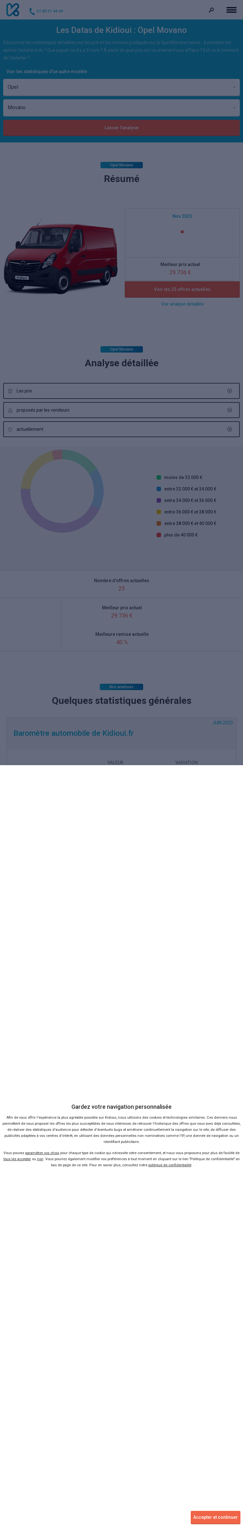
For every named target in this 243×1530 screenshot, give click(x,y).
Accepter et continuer (215, 1517)
